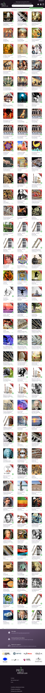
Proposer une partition (15, 689)
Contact (12, 678)
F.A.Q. (12, 682)
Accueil (3, 628)
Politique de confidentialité (16, 691)
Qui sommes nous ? (15, 680)
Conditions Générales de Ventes (17, 687)
